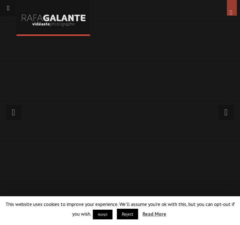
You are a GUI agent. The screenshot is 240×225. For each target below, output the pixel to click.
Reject (127, 214)
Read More (154, 214)
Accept (103, 214)
